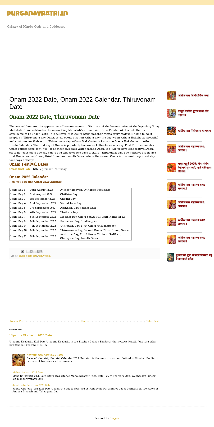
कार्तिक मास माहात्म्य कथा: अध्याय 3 (191, 204)
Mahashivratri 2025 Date (27, 373)
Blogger (114, 418)
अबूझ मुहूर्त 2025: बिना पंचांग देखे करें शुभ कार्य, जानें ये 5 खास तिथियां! (194, 167)
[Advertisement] (107, 59)
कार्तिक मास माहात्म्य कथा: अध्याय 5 (191, 239)
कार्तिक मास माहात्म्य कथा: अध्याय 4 (191, 222)
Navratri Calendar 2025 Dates (45, 355)
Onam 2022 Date (19, 169)
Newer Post (17, 321)
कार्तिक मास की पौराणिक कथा (193, 95)
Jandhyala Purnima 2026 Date (31, 385)
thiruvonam (44, 256)
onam (22, 256)
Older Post (152, 321)
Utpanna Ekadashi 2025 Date (30, 336)
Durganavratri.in (37, 14)
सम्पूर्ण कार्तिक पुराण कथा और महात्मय (193, 113)
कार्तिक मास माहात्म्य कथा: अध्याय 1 (191, 148)
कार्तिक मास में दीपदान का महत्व (194, 130)
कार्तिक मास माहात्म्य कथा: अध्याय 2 (191, 186)
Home (85, 321)
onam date (31, 256)
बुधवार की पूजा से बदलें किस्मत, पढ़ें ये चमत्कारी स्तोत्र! (194, 257)
